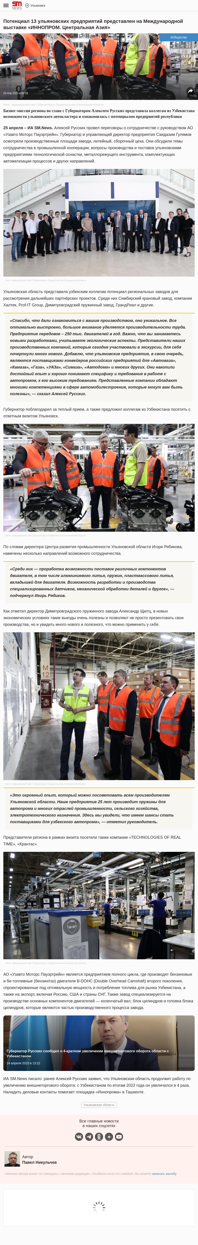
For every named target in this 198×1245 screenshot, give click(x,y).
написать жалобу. (164, 1174)
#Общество (178, 37)
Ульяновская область (99, 1105)
